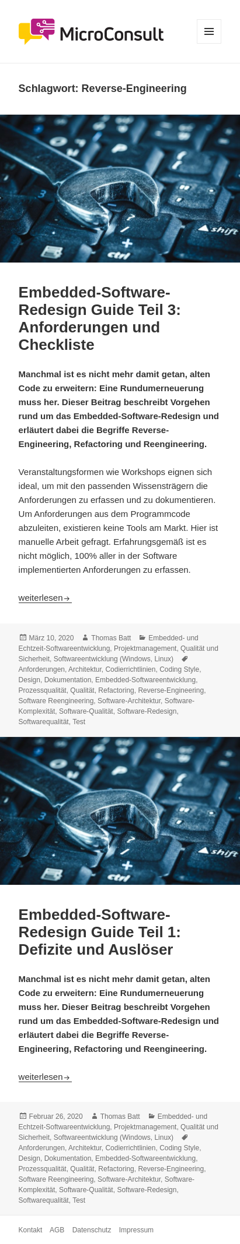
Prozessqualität (43, 690)
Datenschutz (92, 1230)
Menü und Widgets (209, 43)
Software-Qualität (86, 711)
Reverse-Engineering (171, 690)
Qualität (82, 690)
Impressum (136, 1230)
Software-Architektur (129, 701)
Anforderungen (42, 669)
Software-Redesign (146, 711)
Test (78, 722)
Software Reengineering (56, 701)
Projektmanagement (145, 648)
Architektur (85, 669)
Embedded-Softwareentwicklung (145, 680)
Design (29, 680)
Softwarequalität (44, 722)
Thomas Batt (111, 638)
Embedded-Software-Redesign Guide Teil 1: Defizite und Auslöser (100, 932)
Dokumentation (68, 680)
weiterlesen (45, 597)
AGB (57, 1230)
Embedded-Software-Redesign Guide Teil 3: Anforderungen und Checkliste (100, 318)
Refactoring (116, 690)
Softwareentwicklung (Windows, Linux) (113, 659)
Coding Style (179, 669)
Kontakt (31, 1230)
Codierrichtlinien (130, 669)
